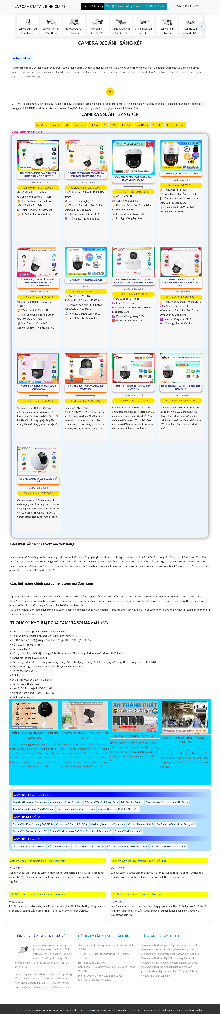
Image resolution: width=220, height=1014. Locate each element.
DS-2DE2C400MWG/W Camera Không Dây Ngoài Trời (38, 174)
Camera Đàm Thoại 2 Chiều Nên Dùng (118, 809)
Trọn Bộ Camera (114, 6)
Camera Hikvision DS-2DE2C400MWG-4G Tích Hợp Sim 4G (180, 282)
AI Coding (158, 125)
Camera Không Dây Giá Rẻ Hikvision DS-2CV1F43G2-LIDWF (133, 281)
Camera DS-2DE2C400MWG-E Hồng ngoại (38, 388)
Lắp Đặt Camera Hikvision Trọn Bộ (168, 846)
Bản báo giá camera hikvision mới (30, 802)
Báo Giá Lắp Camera (132, 802)
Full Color (95, 125)
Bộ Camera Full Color (59, 846)
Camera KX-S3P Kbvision (86, 280)
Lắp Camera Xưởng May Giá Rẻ (135, 736)
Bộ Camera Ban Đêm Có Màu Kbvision (127, 846)
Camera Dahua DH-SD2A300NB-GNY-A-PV (181, 387)
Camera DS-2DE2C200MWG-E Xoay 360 (86, 388)
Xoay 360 (126, 125)
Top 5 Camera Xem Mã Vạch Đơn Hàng (33, 809)
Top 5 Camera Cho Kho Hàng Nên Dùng (166, 802)
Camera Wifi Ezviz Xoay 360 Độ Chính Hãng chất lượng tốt (81, 831)
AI (105, 125)
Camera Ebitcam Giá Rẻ (140, 824)
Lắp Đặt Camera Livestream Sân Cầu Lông (136, 894)
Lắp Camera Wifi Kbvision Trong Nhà (175, 824)
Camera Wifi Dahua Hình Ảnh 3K (30, 831)
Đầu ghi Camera (134, 6)
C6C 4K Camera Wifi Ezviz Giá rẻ (38, 480)
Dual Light (57, 125)
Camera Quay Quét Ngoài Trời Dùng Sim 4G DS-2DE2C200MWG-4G (38, 282)
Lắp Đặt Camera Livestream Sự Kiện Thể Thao (139, 860)
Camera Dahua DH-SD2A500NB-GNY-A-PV (133, 387)
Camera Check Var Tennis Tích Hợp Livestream (37, 860)
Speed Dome (141, 125)
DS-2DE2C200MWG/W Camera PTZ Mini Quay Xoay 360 (86, 174)
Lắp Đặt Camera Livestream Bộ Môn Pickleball (38, 894)
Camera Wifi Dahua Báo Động (72, 824)
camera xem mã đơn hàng (27, 131)
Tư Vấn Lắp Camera (155, 6)
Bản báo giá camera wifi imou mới (107, 824)
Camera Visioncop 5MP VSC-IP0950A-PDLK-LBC (133, 179)
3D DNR (180, 125)
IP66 (169, 125)
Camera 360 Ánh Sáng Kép (110, 43)
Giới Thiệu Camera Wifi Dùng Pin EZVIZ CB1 (34, 735)
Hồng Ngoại (80, 125)
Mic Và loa (41, 125)
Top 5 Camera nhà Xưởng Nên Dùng (76, 809)
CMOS (113, 125)
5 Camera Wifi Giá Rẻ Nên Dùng (101, 802)
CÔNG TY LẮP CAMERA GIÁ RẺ (40, 936)
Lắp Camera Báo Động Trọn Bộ (29, 846)
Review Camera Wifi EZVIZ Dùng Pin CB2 (85, 735)
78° (68, 125)
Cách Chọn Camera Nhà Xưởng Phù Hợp (185, 740)
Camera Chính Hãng (93, 6)
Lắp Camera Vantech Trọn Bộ (88, 846)
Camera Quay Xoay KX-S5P (181, 173)
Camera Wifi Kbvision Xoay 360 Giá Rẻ (33, 824)
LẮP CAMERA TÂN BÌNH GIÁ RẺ (40, 6)
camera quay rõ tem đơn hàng (66, 802)
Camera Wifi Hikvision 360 (128, 831)
